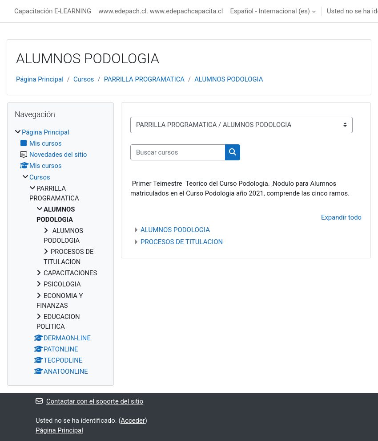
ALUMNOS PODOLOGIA (228, 79)
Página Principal (40, 79)
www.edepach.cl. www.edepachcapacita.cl (160, 11)
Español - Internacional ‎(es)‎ (270, 11)
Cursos (83, 79)
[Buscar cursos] (177, 152)
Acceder (133, 420)
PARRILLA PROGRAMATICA (144, 79)
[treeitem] (60, 252)
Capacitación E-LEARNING (52, 11)
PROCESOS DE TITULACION (182, 242)
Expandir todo (341, 217)
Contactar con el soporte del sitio (89, 401)
